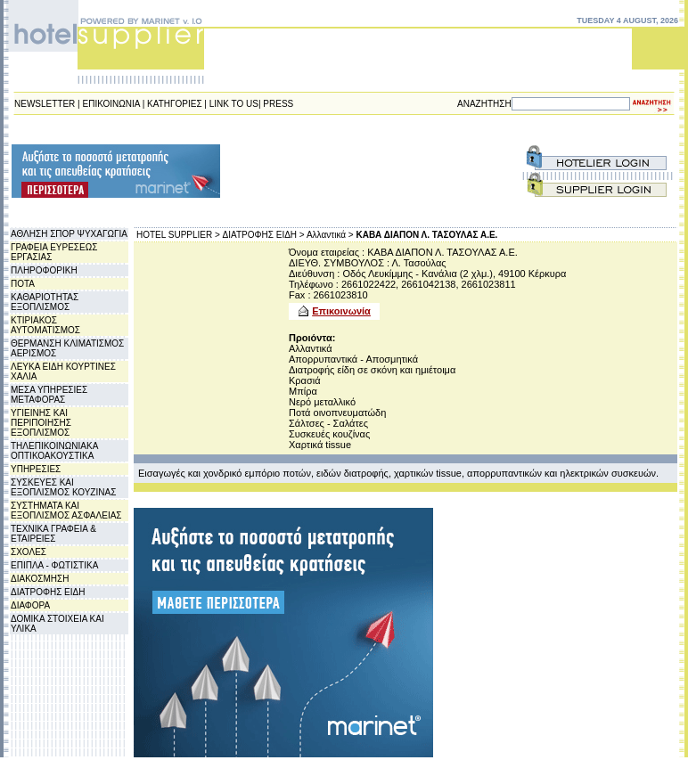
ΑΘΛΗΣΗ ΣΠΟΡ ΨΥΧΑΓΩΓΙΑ (69, 234)
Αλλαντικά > (330, 235)
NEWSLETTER (44, 104)
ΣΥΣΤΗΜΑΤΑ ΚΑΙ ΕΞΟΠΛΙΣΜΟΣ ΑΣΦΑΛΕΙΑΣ (66, 510)
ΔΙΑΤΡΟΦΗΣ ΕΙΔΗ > (264, 235)
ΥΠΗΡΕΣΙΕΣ (36, 469)
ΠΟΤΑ (23, 284)
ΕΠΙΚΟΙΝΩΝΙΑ (111, 104)
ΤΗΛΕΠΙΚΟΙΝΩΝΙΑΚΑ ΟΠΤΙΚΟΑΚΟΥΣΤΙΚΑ (54, 451)
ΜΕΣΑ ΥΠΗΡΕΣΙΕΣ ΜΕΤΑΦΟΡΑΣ (49, 395)
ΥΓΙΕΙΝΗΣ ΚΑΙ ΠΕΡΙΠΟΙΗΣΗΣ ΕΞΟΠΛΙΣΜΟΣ (41, 422)
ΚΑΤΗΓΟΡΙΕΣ (174, 104)
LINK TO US (233, 104)
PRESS (278, 104)
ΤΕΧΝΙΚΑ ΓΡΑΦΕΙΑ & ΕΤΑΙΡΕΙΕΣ (53, 533)
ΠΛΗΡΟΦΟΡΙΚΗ (44, 270)
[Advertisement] (301, 171)
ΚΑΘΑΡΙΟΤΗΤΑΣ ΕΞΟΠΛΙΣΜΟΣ (44, 302)
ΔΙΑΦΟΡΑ (30, 605)
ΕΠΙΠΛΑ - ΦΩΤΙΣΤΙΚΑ (54, 565)
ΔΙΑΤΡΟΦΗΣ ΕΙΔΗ (48, 592)
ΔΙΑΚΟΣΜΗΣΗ (40, 579)
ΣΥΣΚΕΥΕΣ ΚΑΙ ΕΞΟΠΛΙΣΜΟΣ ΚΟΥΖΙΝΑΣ (63, 487)
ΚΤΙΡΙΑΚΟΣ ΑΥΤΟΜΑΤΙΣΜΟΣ (45, 325)
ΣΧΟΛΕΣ (28, 552)
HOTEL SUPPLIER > (178, 235)
